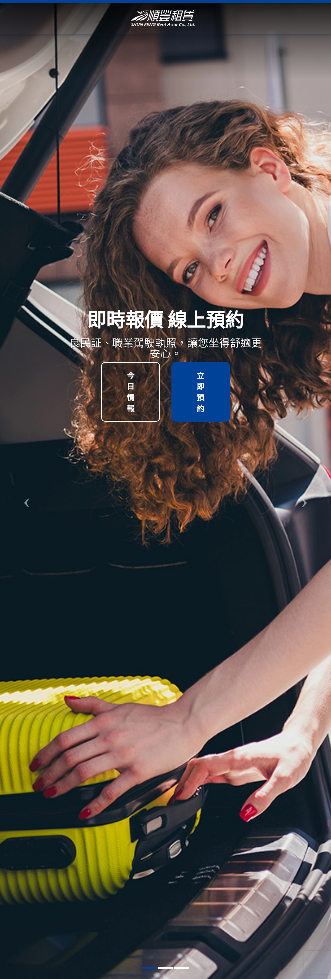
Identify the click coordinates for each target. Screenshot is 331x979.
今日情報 (130, 392)
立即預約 (200, 392)
